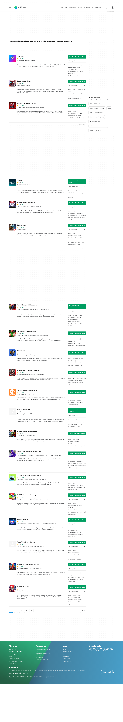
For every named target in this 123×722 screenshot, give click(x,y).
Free (74, 483)
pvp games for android (73, 424)
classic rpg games (72, 443)
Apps (64, 8)
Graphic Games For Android (74, 98)
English (20, 670)
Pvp (81, 424)
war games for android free (75, 601)
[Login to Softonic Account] (112, 7)
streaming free (71, 73)
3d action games (72, 467)
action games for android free (75, 242)
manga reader (71, 360)
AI (80, 8)
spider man (70, 91)
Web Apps (79, 65)
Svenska (82, 670)
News (87, 8)
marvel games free (72, 215)
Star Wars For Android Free (74, 75)
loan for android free (73, 404)
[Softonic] (20, 7)
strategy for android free (74, 343)
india (74, 398)
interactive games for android (75, 380)
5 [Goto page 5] (31, 610)
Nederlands (60, 670)
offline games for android (74, 321)
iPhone (74, 65)
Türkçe (16, 673)
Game (74, 111)
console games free (73, 487)
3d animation (71, 96)
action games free (72, 120)
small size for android (73, 365)
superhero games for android (75, 505)
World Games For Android (74, 510)
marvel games (82, 215)
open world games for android (75, 117)
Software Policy (40, 657)
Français (30, 670)
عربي (10, 670)
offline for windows (72, 193)
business (70, 67)
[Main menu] (10, 7)
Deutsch (14, 670)
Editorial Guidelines (14, 658)
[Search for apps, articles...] (105, 7)
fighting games (71, 581)
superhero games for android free (76, 463)
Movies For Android (76, 195)
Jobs (10, 656)
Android (69, 65)
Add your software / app (16, 661)
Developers (96, 8)
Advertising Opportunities (43, 659)
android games (71, 422)
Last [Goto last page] (83, 610)
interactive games (81, 378)
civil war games (72, 507)
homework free (72, 514)
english (69, 536)
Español (25, 670)
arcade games (81, 89)
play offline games (72, 326)
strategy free (71, 345)
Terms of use (66, 654)
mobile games (71, 341)
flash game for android (73, 470)
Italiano (46, 670)
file (81, 365)
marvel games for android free (75, 71)
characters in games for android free (77, 465)
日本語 (50, 670)
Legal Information (67, 651)
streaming (70, 197)
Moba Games (76, 439)
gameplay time (82, 446)
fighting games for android (74, 575)
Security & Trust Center (15, 651)
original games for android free (75, 382)
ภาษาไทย (11, 673)
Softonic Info (12, 649)
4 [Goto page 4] (26, 610)
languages (81, 193)
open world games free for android (76, 217)
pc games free (80, 422)
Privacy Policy (66, 656)
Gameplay (70, 554)
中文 (26, 673)
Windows (70, 190)
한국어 (54, 670)
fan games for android (78, 358)
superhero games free (73, 240)
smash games (76, 339)
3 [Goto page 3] (21, 610)
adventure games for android (75, 94)
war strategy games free (74, 597)
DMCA (64, 649)
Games (72, 8)
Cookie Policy (66, 658)
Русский (76, 670)
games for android (72, 489)
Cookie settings (67, 661)
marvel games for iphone (74, 426)
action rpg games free (73, 441)
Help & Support (13, 654)
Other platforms (77, 61)
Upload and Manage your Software (43, 654)
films (69, 195)
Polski (65, 670)
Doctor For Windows (73, 319)
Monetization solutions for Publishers (43, 650)
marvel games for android (74, 115)
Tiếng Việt (22, 673)
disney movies (76, 67)
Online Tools (12, 663)
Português (71, 670)
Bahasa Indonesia (38, 670)
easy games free (72, 604)
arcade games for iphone (74, 244)
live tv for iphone (72, 69)
